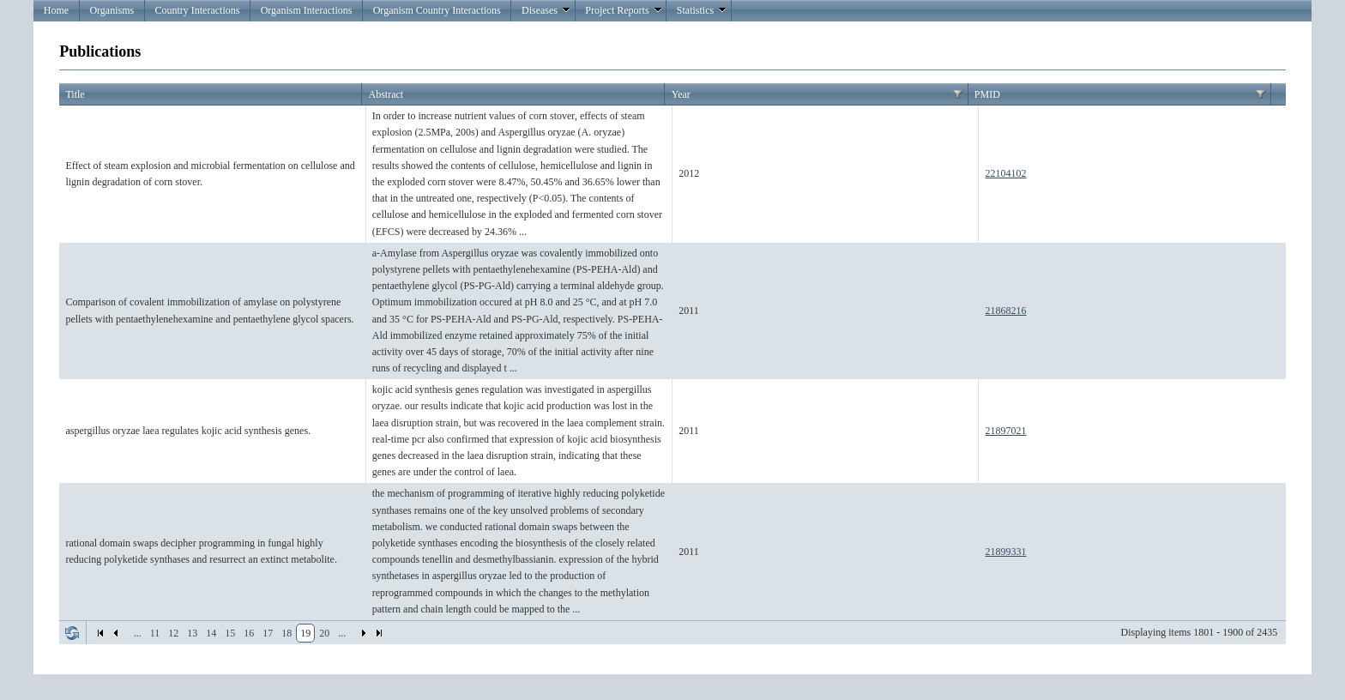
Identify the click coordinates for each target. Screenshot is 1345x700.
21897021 (1006, 431)
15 (230, 633)
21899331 (1006, 552)
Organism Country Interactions (437, 10)
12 (173, 633)
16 (249, 633)
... (138, 633)
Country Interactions (196, 10)
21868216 (1006, 311)
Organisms (111, 10)
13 (192, 633)
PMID (987, 94)
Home (56, 10)
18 (286, 633)
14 (211, 633)
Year (681, 94)
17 (267, 633)
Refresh (72, 633)
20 (324, 633)
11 (155, 633)
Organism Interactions (307, 10)
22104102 (1006, 173)
